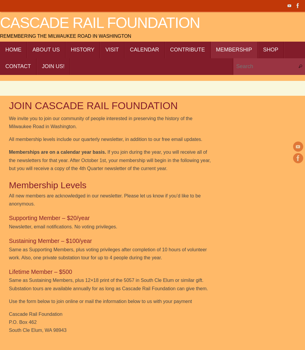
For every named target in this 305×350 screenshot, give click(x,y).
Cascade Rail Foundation (100, 23)
